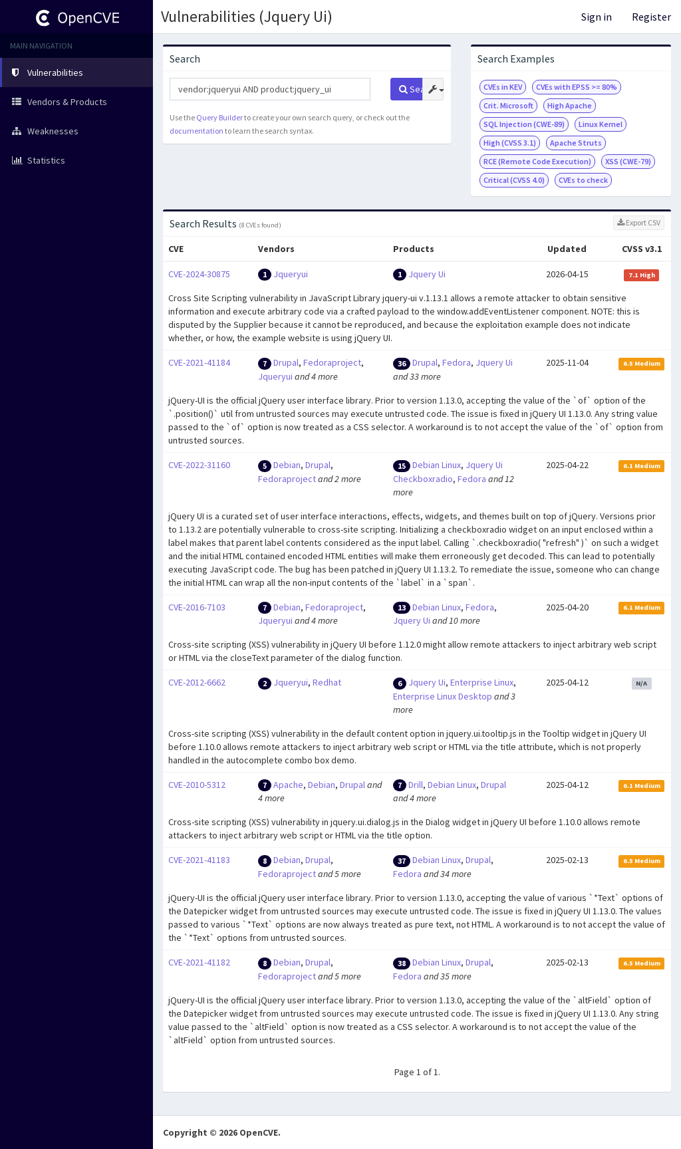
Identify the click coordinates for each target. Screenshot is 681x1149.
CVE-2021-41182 (199, 962)
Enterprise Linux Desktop (442, 696)
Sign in (596, 16)
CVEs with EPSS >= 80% (576, 87)
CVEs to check (583, 180)
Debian (287, 465)
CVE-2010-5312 (196, 785)
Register (651, 16)
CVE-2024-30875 (199, 274)
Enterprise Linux (481, 682)
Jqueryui (290, 274)
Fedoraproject (332, 362)
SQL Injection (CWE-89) (524, 124)
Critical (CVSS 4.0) (514, 180)
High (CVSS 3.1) (509, 143)
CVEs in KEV (502, 87)
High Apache (569, 105)
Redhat (327, 682)
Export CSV (638, 222)
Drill (415, 785)
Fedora (456, 362)
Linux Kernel (600, 124)
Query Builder (219, 117)
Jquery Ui (427, 274)
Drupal (286, 362)
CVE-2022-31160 (199, 465)
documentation (196, 131)
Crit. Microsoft (508, 105)
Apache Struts (576, 143)
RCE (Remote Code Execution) (537, 161)
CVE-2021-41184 (199, 362)
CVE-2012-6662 (196, 682)
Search (410, 89)
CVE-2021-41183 (199, 860)
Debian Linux (436, 465)
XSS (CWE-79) (628, 161)
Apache (288, 785)
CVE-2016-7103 (196, 607)
